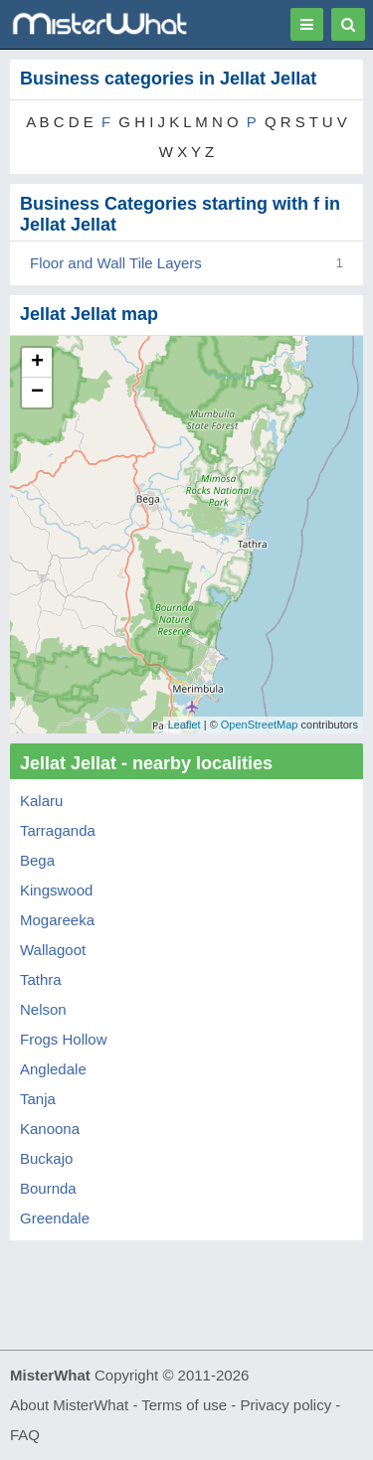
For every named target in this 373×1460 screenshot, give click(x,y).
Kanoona (50, 1128)
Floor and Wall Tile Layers (116, 262)
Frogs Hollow (63, 1039)
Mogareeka (57, 919)
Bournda (48, 1188)
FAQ (25, 1434)
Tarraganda (57, 830)
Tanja (38, 1098)
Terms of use (184, 1404)
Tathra (41, 979)
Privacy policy (286, 1404)
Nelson (43, 1009)
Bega (37, 860)
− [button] (37, 392)
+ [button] (37, 363)
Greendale (55, 1218)
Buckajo (46, 1158)
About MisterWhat (69, 1404)
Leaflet (184, 724)
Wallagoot (53, 949)
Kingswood (56, 890)
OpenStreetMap (259, 724)
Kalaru (41, 800)
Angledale (53, 1068)
